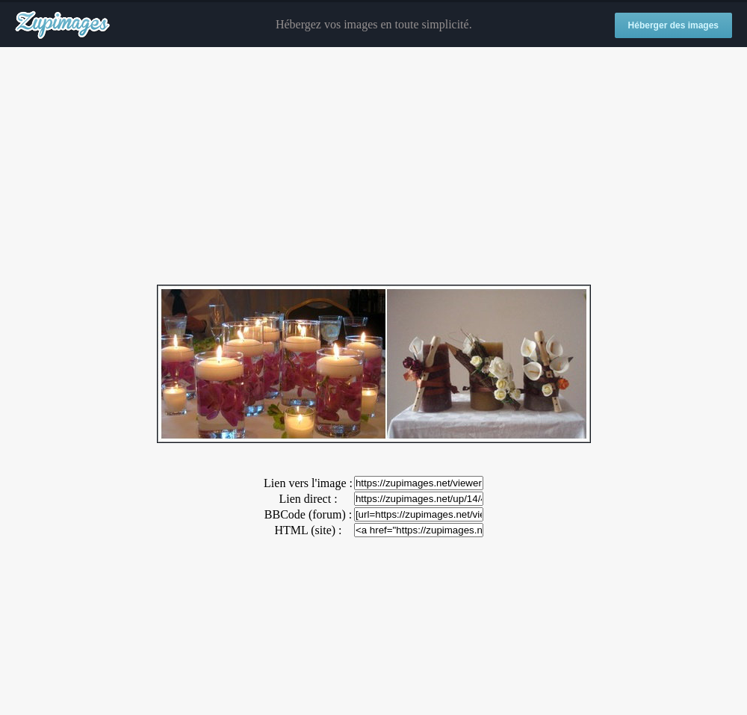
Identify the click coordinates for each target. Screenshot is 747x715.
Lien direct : (308, 498)
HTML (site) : (307, 530)
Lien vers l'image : (308, 483)
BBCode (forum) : (308, 514)
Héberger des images (673, 25)
